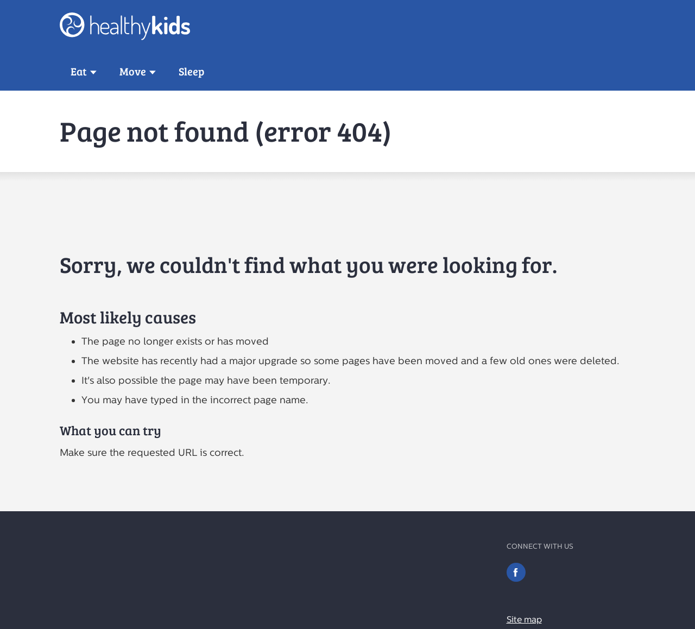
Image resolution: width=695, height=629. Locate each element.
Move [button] (132, 71)
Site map (524, 619)
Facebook (516, 572)
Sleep (191, 71)
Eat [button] (79, 71)
